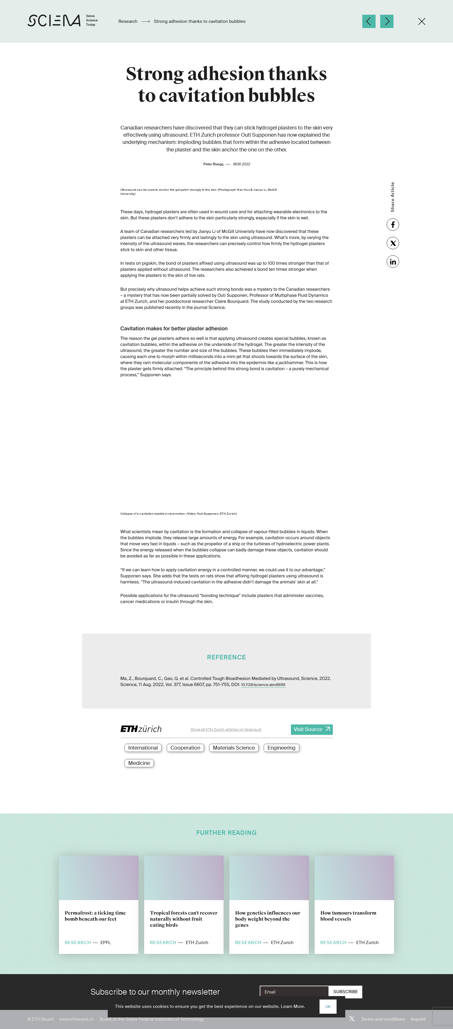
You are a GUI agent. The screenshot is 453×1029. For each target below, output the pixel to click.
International (143, 747)
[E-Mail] (294, 992)
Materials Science (234, 747)
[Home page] (68, 21)
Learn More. (293, 1006)
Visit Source (308, 729)
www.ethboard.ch (76, 1019)
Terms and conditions (383, 1019)
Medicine (139, 763)
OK (328, 1006)
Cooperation (185, 747)
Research (128, 21)
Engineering (282, 747)
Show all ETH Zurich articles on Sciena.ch (226, 729)
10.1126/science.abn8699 (263, 685)
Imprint (418, 1019)
